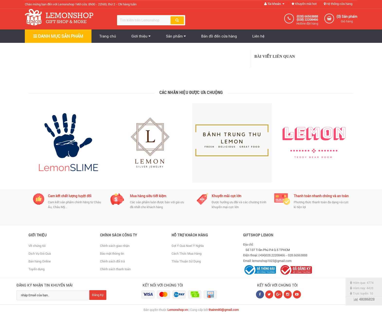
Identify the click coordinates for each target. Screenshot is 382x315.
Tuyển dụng (36, 269)
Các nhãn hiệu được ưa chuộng (191, 92)
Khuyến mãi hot (304, 4)
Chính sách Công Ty (118, 235)
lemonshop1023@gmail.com (271, 261)
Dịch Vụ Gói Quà (39, 253)
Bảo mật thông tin (112, 253)
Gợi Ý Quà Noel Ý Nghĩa (188, 246)
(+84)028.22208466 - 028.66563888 (282, 255)
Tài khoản (274, 4)
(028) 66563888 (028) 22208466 (307, 18)
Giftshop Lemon (258, 235)
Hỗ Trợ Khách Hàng (190, 235)
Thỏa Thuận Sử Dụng (186, 261)
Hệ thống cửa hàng (338, 4)
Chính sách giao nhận (114, 246)
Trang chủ (107, 36)
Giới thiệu (141, 36)
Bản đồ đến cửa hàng (219, 36)
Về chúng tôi (36, 246)
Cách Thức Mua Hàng (186, 253)
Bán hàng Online (39, 261)
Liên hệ (258, 36)
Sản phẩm (176, 36)
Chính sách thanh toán (115, 269)
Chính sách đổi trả (112, 261)
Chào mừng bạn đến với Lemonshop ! (80, 4)
